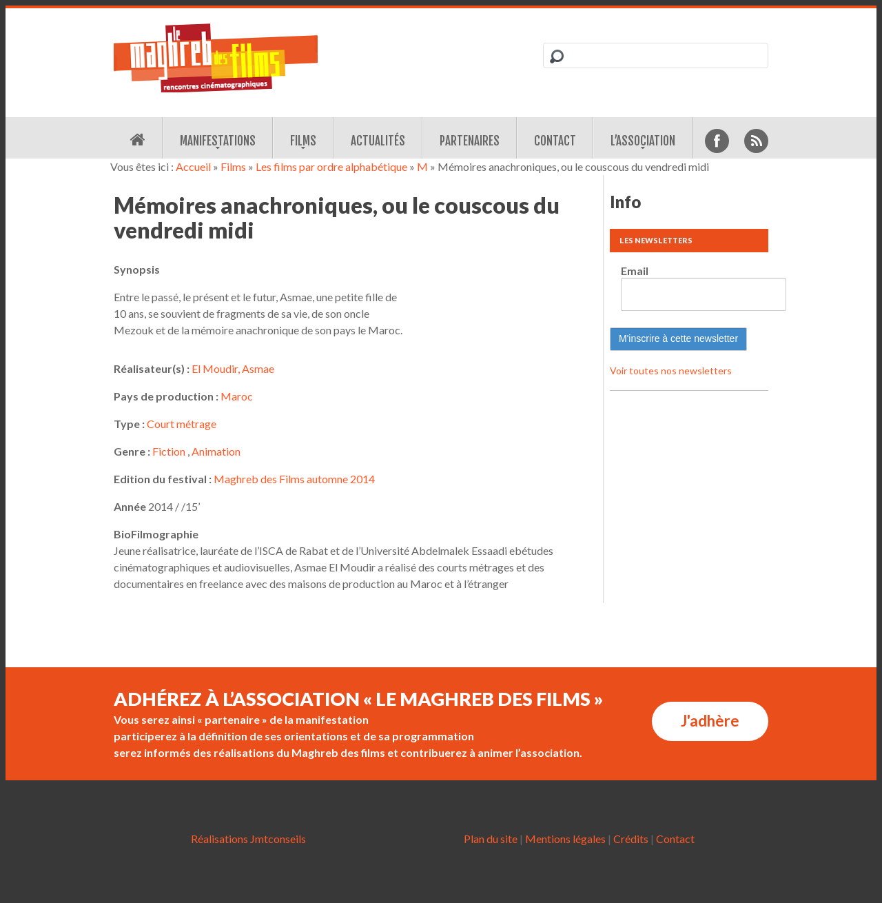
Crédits (630, 838)
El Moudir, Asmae (233, 368)
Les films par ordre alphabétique (331, 166)
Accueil (193, 166)
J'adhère (710, 720)
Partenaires (470, 141)
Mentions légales (565, 838)
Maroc (236, 396)
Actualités (378, 141)
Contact (555, 141)
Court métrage (181, 423)
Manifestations (218, 141)
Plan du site (490, 838)
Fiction (168, 451)
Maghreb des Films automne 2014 (294, 478)
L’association (643, 141)
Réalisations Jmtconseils (248, 838)
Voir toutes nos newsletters (671, 370)
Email (634, 270)
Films (303, 141)
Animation (216, 451)
